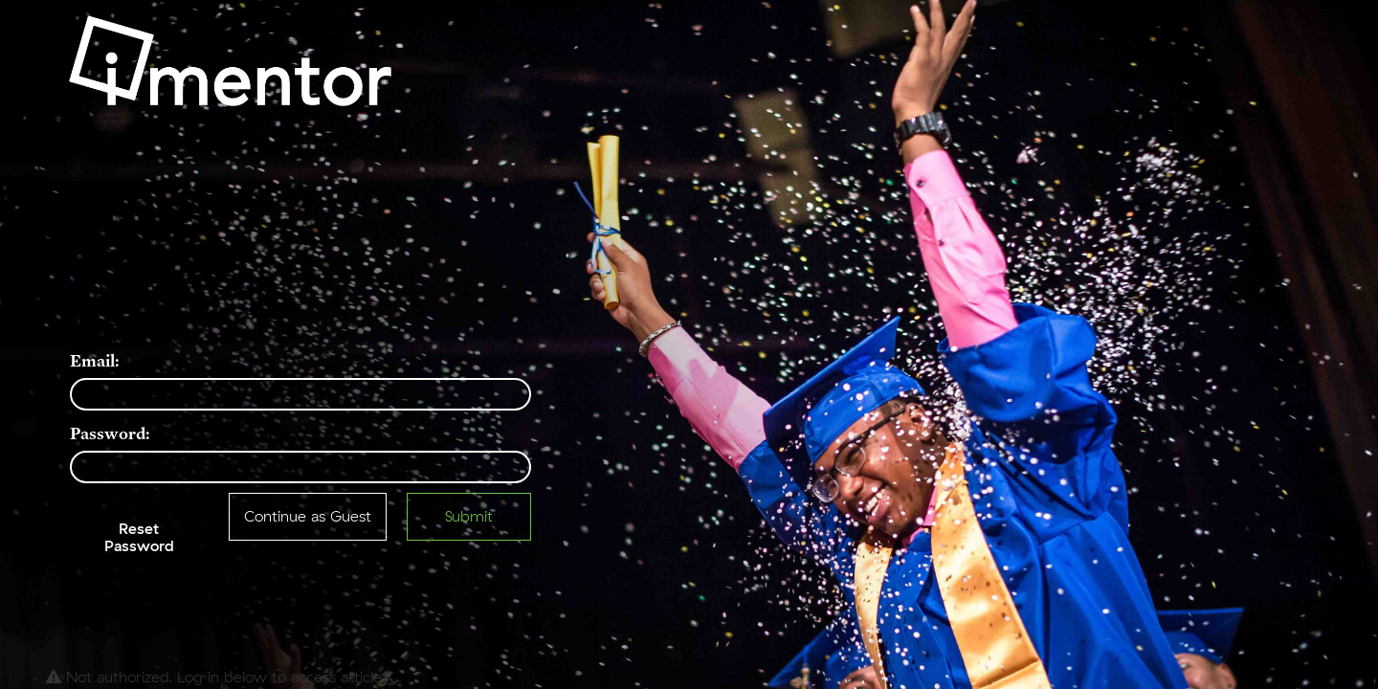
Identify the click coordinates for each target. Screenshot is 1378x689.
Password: (110, 433)
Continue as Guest (307, 516)
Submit (469, 516)
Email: (95, 360)
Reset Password (139, 538)
